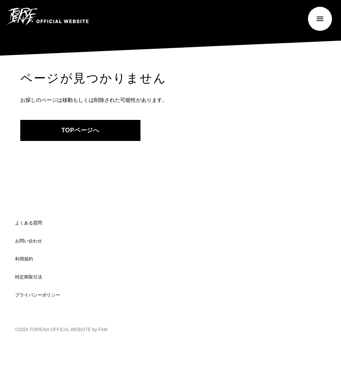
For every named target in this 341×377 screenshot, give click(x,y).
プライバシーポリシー (37, 294)
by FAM (99, 329)
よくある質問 (28, 222)
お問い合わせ (28, 240)
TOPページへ (80, 130)
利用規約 (24, 258)
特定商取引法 (28, 276)
